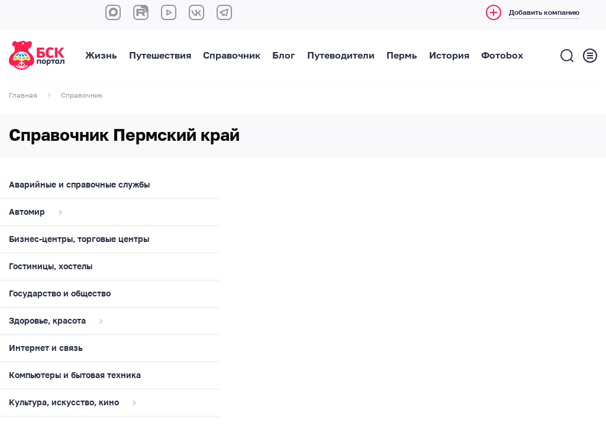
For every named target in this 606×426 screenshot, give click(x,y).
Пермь (401, 55)
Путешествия (160, 55)
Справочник (231, 55)
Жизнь (101, 55)
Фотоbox (502, 55)
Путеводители (341, 55)
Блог (283, 55)
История (449, 55)
